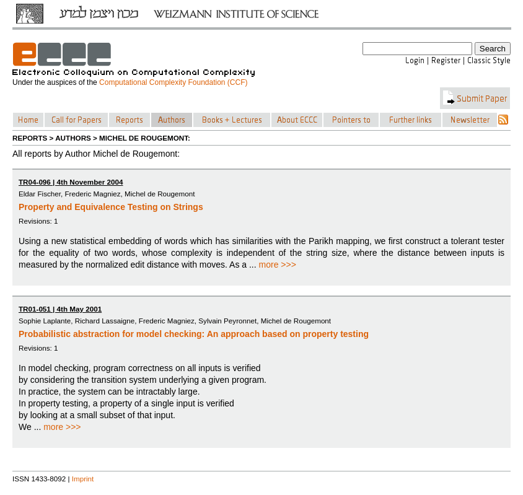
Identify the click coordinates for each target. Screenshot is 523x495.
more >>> (277, 264)
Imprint (83, 479)
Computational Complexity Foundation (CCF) (173, 82)
